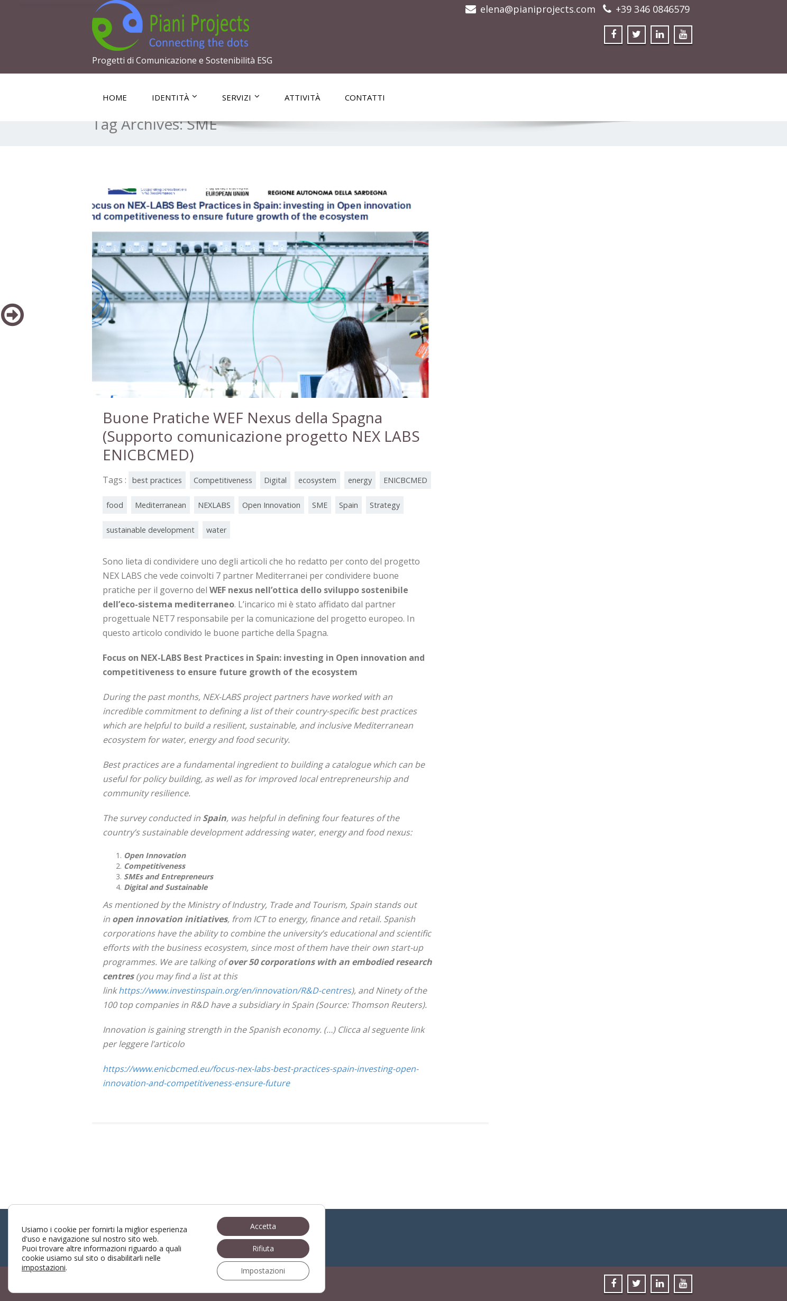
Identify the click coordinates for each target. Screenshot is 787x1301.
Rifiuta (263, 1248)
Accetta (263, 1226)
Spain (348, 505)
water (216, 530)
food (114, 505)
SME (319, 505)
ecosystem (317, 480)
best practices (157, 480)
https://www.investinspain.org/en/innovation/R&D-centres (234, 990)
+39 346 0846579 (653, 9)
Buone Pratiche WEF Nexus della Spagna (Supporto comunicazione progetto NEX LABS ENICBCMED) (261, 436)
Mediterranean (160, 505)
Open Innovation (271, 505)
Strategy (385, 505)
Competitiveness (223, 480)
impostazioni (44, 1267)
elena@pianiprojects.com (538, 9)
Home (115, 97)
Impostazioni (263, 1271)
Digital (275, 480)
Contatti (365, 97)
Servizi (241, 97)
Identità (174, 97)
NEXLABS (214, 505)
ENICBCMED (405, 480)
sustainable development (150, 530)
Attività (302, 97)
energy (360, 480)
